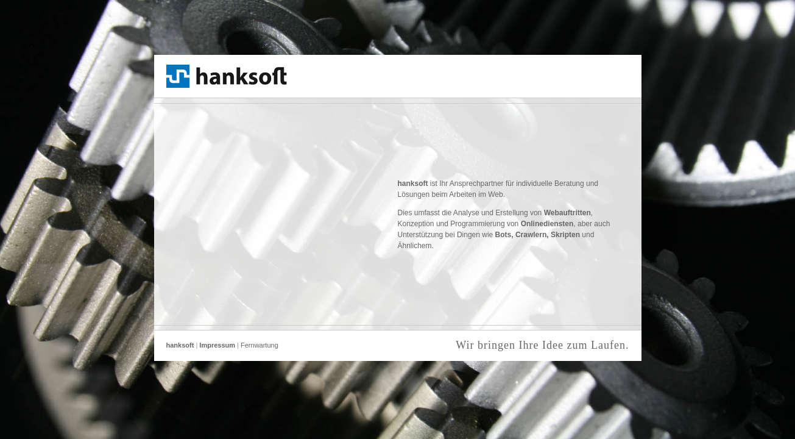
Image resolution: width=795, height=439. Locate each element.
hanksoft (180, 345)
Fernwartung (259, 345)
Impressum (217, 345)
